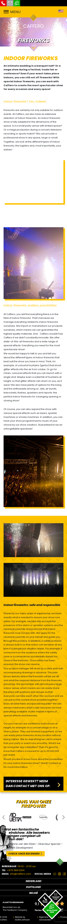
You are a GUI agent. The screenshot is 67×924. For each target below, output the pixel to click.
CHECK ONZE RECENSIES (24, 853)
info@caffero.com (20, 874)
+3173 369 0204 (15, 870)
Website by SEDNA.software (22, 918)
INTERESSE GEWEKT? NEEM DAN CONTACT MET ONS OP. (28, 783)
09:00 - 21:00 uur (27, 866)
